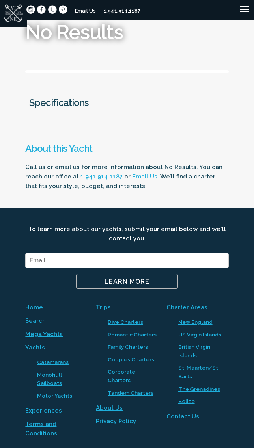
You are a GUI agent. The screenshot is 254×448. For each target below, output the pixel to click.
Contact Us (182, 416)
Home (34, 307)
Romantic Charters (132, 334)
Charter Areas (186, 307)
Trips (103, 307)
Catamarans (53, 362)
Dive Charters (125, 322)
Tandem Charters (130, 393)
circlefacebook (41, 9)
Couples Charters (131, 359)
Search (35, 320)
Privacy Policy (116, 421)
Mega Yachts (44, 334)
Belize (186, 401)
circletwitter (52, 9)
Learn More (127, 281)
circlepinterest (63, 9)
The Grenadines (199, 389)
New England (195, 322)
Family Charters (128, 347)
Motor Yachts (54, 395)
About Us (109, 407)
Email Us (85, 11)
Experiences (43, 410)
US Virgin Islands (199, 334)
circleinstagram (30, 9)
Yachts (35, 347)
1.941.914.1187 (122, 11)
